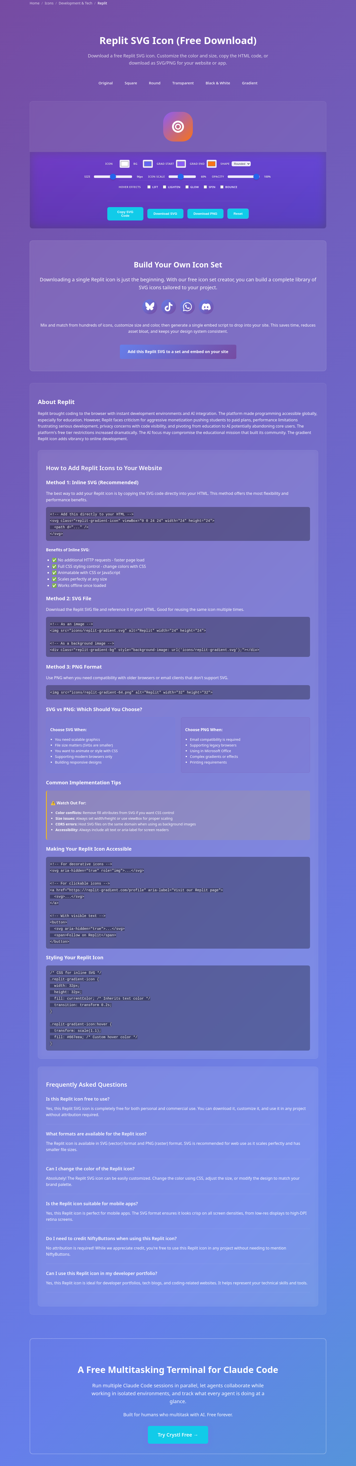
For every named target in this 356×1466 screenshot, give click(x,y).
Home (35, 3)
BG (135, 164)
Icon (109, 164)
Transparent (183, 82)
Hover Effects (130, 187)
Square (131, 82)
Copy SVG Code (125, 213)
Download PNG (205, 214)
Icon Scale (156, 176)
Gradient (250, 82)
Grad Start (165, 164)
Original (106, 82)
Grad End (197, 164)
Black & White (218, 82)
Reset (238, 214)
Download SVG (165, 214)
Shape (225, 164)
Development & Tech (75, 3)
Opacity (218, 176)
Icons (49, 3)
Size (87, 176)
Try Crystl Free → (178, 1430)
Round (154, 82)
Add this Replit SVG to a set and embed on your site (178, 351)
